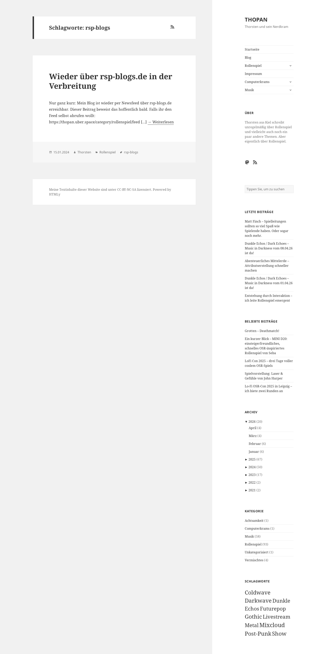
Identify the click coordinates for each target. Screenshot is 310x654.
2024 (252, 467)
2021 (252, 490)
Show (279, 633)
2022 (252, 482)
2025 (252, 459)
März (253, 436)
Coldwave (257, 592)
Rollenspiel (253, 65)
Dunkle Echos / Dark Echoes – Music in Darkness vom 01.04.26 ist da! (269, 283)
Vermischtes (254, 560)
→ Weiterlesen (161, 122)
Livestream (276, 616)
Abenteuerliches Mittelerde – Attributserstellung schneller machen (267, 266)
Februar (255, 444)
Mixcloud (272, 625)
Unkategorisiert (256, 552)
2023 (252, 475)
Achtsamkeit (254, 520)
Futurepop (273, 608)
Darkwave (258, 600)
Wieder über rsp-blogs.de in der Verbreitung (110, 81)
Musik (249, 90)
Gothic (253, 616)
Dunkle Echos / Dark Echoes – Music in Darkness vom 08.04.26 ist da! (269, 248)
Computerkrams (257, 82)
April (252, 428)
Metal (252, 625)
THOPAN (256, 19)
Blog (248, 57)
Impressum (253, 74)
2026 (252, 421)
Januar (254, 451)
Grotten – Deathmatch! (262, 331)
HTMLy (54, 194)
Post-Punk (258, 633)
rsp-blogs (131, 152)
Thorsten (84, 152)
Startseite (252, 49)
